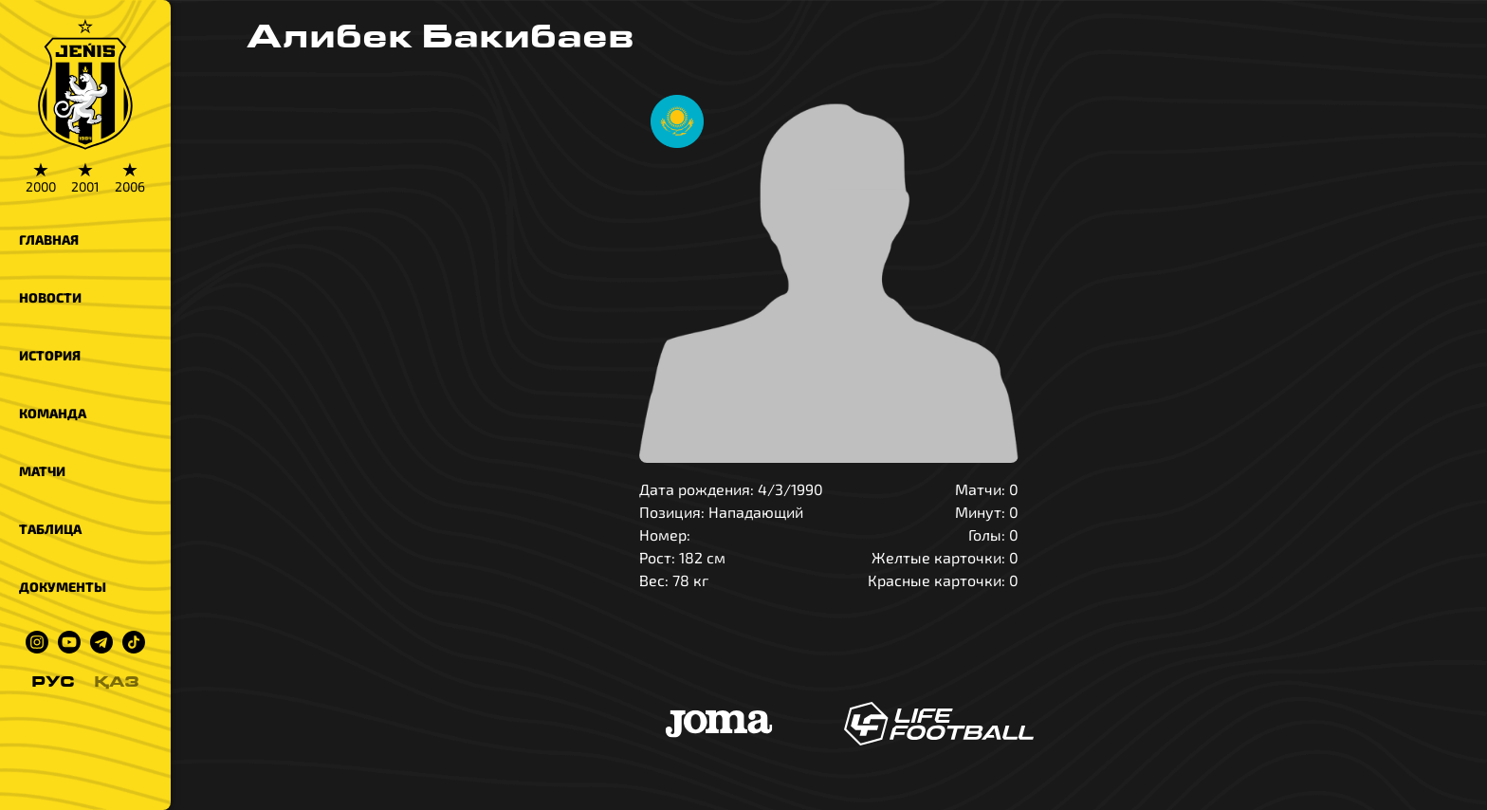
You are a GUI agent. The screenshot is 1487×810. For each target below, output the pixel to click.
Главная (49, 239)
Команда (52, 413)
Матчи (42, 471)
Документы (62, 587)
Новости (50, 297)
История (50, 355)
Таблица (50, 529)
